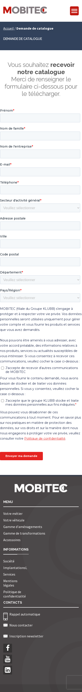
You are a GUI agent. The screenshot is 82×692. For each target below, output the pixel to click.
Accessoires (12, 540)
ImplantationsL (15, 567)
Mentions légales (10, 583)
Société (8, 561)
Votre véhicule (13, 520)
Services (9, 574)
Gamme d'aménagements (22, 526)
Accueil (8, 28)
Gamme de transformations (24, 533)
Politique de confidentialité (14, 594)
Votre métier (13, 513)
